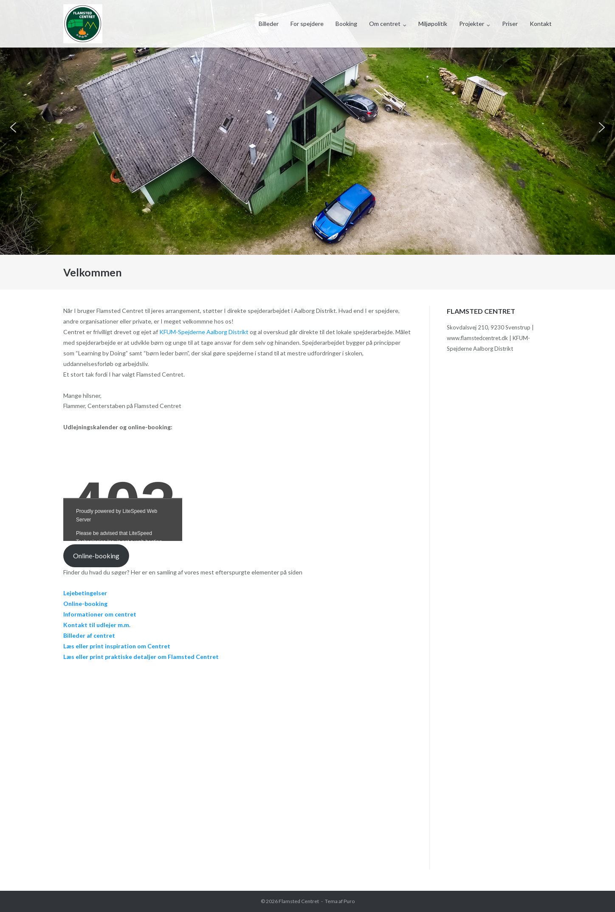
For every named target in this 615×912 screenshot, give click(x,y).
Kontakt (541, 23)
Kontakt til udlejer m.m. (96, 624)
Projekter (471, 23)
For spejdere (307, 23)
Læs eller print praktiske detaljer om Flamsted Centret (141, 656)
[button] (13, 127)
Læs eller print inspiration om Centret (116, 646)
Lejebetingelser (85, 593)
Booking (346, 23)
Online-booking (96, 556)
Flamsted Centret (299, 901)
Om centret (385, 23)
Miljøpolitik (432, 23)
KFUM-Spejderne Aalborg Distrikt (203, 331)
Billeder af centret (89, 635)
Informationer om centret (99, 614)
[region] (307, 127)
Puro (349, 901)
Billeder (269, 23)
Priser (510, 23)
